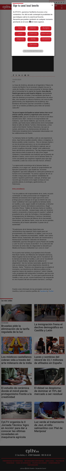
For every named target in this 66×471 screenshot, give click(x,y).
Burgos (46, 28)
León (20, 33)
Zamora (33, 44)
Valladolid (46, 39)
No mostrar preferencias (33, 51)
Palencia (33, 33)
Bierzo (33, 28)
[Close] (52, 5)
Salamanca (46, 33)
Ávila (20, 28)
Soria (33, 39)
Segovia (20, 39)
